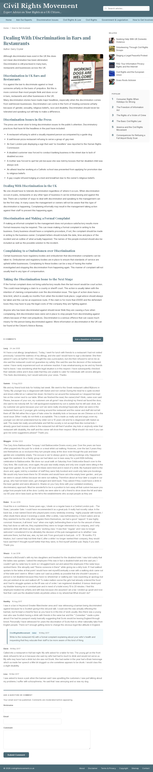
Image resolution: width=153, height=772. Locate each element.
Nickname (8, 705)
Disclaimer (93, 768)
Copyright (123, 768)
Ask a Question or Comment (88, 339)
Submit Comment (16, 755)
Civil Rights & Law (72, 20)
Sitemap (135, 768)
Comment (7, 728)
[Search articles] (126, 8)
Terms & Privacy (108, 768)
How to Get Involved (21, 28)
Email (6, 716)
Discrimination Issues (47, 20)
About (82, 768)
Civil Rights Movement (40, 6)
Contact (146, 768)
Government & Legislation (115, 20)
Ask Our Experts (24, 20)
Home (9, 20)
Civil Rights (91, 20)
